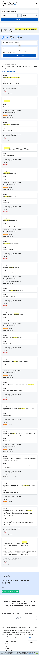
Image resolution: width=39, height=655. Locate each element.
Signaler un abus (9, 646)
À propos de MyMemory (10, 641)
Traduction (7, 643)
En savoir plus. (30, 653)
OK (37, 653)
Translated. (29, 637)
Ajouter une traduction (8, 71)
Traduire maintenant (19, 55)
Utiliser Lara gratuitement (10, 591)
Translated (9, 650)
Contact (7, 648)
